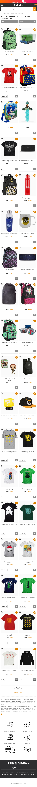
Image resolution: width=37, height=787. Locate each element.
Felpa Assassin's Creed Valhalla (27, 670)
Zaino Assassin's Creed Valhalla (9, 306)
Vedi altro (5, 714)
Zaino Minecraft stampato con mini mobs (9, 343)
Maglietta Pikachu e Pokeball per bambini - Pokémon (9, 452)
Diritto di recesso (25, 774)
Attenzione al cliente (18, 768)
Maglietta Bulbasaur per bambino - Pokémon (27, 525)
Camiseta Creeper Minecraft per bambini (27, 598)
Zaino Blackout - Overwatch (28, 378)
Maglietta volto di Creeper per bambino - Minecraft (27, 488)
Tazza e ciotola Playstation (27, 342)
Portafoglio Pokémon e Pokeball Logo (27, 160)
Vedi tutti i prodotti (18, 692)
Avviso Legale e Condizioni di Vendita (24, 772)
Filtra (3, 21)
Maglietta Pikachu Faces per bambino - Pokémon (27, 634)
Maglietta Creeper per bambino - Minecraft (9, 598)
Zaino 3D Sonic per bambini (9, 124)
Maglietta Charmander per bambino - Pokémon (9, 634)
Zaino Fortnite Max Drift (27, 306)
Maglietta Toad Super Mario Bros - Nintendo (9, 671)
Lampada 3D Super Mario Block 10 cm (9, 415)
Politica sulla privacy (8, 774)
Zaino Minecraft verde (9, 51)
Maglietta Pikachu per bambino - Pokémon (27, 452)
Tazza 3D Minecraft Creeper (27, 51)
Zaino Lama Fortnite (9, 269)
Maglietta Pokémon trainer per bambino (9, 561)
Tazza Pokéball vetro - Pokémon (27, 233)
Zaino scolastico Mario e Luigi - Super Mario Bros (28, 88)
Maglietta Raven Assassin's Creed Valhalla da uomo (9, 161)
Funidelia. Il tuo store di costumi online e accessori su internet (18, 5)
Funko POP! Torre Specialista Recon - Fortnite (9, 379)
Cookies (17, 774)
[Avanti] (21, 688)
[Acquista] (16, 60)
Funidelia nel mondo (8, 772)
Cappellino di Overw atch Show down (27, 415)
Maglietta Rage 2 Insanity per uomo (9, 524)
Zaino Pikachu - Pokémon (9, 197)
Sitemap (33, 774)
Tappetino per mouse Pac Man (27, 269)
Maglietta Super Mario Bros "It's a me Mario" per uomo (9, 488)
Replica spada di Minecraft (27, 124)
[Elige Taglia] (4, 96)
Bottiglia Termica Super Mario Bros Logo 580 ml (27, 197)
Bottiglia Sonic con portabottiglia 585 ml (9, 234)
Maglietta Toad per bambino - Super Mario (9, 88)
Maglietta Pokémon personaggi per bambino (27, 561)
